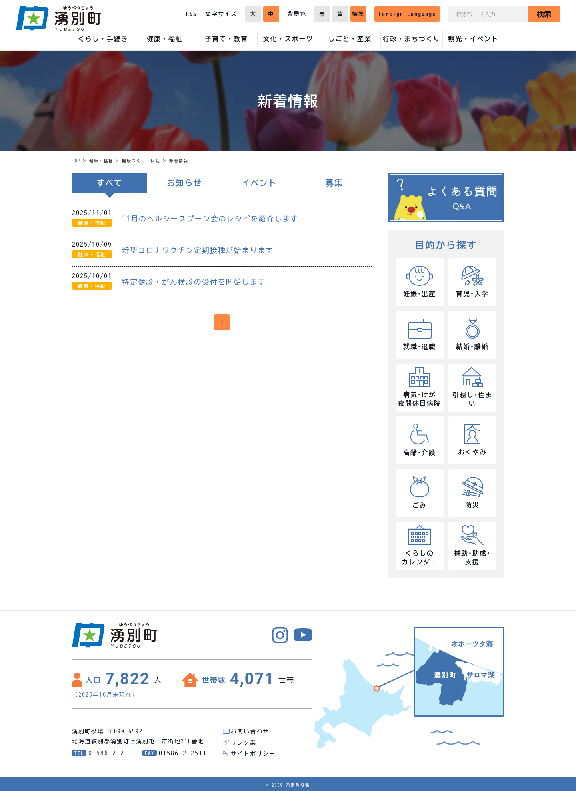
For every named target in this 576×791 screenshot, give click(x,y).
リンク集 (243, 742)
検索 (544, 14)
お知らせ (184, 183)
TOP (76, 161)
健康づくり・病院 (141, 161)
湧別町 (58, 18)
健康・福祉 (101, 161)
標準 (358, 14)
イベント (259, 183)
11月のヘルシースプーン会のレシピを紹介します (210, 218)
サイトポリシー (253, 754)
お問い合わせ (250, 731)
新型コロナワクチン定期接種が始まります (198, 250)
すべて (109, 183)
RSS (191, 14)
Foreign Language (407, 14)
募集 (334, 183)
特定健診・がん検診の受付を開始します (194, 281)
